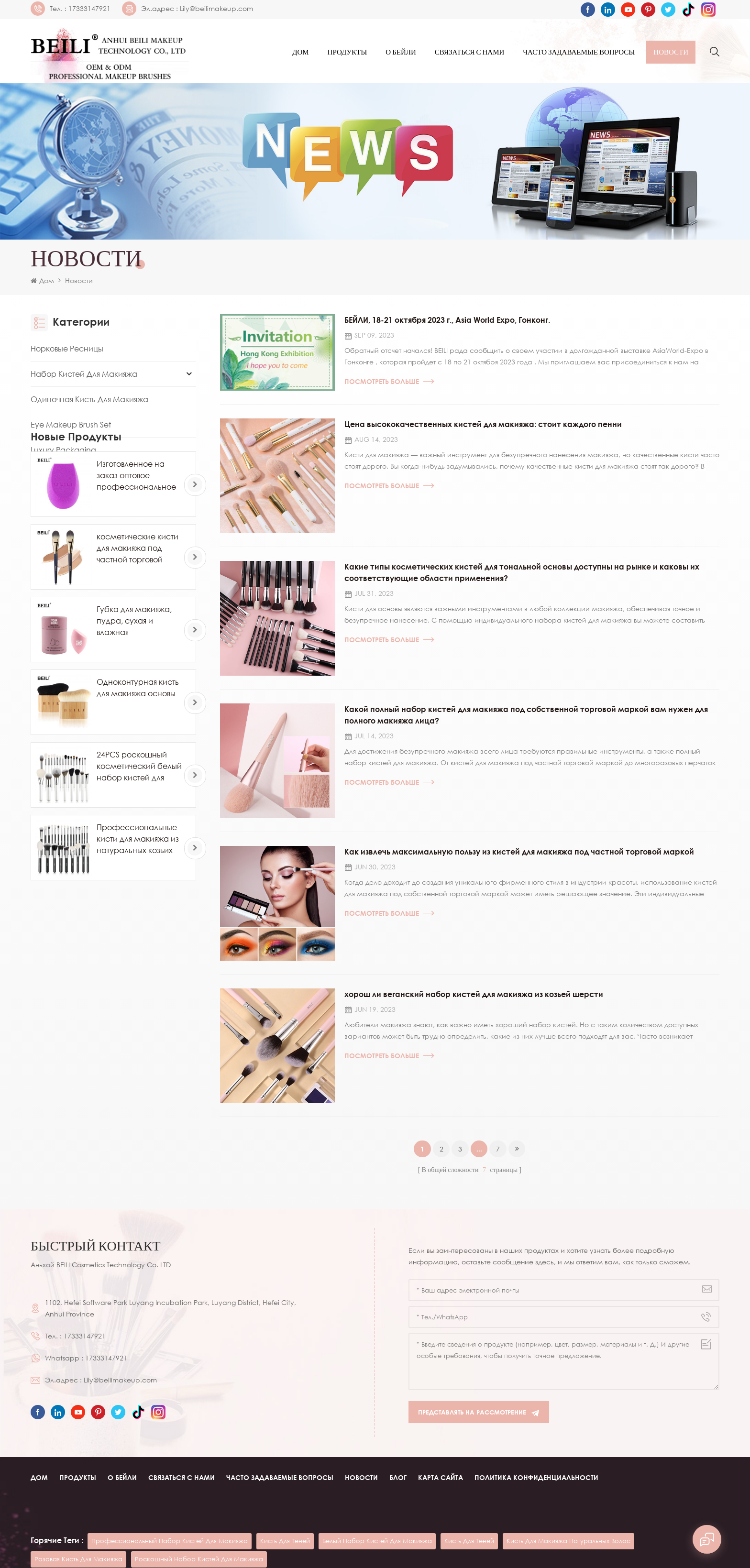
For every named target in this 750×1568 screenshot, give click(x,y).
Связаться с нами (470, 52)
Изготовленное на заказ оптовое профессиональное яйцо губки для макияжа (136, 579)
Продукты (347, 52)
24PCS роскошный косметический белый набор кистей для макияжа (139, 870)
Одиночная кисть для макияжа (89, 401)
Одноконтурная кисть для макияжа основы (138, 790)
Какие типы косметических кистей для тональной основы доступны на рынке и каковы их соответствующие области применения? (521, 577)
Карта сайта (440, 1487)
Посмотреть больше (389, 383)
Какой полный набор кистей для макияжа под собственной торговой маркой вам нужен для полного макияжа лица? (526, 721)
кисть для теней (285, 1512)
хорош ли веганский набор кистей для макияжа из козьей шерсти (473, 1003)
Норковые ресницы (67, 350)
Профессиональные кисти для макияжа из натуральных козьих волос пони (138, 942)
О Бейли (401, 52)
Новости (670, 52)
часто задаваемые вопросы (579, 52)
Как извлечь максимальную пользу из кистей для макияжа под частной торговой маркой (519, 859)
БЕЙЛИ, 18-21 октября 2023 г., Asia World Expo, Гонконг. (447, 322)
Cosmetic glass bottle (433, 1553)
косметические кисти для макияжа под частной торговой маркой (137, 652)
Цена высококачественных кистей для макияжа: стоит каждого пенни (483, 427)
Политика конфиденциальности (536, 1487)
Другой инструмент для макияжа (95, 502)
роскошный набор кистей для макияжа (199, 1531)
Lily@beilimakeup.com (216, 8)
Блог (398, 1487)
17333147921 (89, 8)
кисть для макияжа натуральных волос (568, 1512)
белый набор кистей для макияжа (377, 1512)
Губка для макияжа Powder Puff (91, 477)
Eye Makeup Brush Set (71, 426)
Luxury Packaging (63, 452)
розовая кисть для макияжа (78, 1531)
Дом (300, 52)
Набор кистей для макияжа (84, 376)
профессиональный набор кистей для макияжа (169, 1512)
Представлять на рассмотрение (479, 1423)
